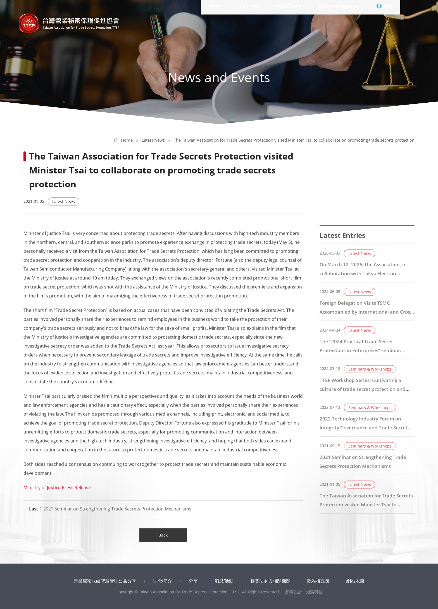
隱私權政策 (318, 581)
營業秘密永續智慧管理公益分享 (105, 581)
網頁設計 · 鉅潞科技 (304, 591)
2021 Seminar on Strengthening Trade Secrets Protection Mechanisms (110, 518)
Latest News (153, 139)
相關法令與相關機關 (270, 581)
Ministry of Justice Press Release (57, 497)
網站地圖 (355, 581)
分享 (193, 581)
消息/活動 (224, 581)
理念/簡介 (162, 581)
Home (123, 139)
